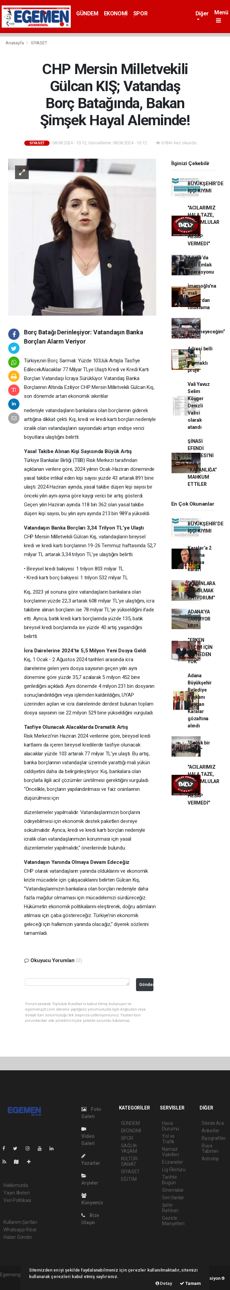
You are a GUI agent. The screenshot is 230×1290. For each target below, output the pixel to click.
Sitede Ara (213, 1123)
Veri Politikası (17, 1200)
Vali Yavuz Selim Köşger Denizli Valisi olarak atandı (199, 405)
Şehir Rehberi (170, 1207)
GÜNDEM (87, 13)
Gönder (146, 984)
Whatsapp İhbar (20, 1229)
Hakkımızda (15, 1185)
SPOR (140, 13)
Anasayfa (15, 42)
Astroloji (210, 1158)
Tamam (190, 1283)
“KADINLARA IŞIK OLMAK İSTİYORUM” (201, 590)
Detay (163, 1283)
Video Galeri (88, 1136)
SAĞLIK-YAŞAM (129, 1148)
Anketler (210, 1130)
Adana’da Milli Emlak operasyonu (201, 265)
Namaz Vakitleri (170, 1151)
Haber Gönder (17, 1237)
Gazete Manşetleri (173, 1220)
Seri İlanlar (173, 1197)
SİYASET (39, 42)
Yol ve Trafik (168, 1138)
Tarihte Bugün (169, 1179)
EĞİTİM (129, 1179)
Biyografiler (214, 1138)
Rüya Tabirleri (210, 1148)
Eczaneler (172, 1162)
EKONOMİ (116, 13)
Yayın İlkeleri (16, 1192)
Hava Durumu (170, 1125)
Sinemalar (173, 1190)
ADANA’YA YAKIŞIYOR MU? (199, 619)
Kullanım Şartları (20, 1222)
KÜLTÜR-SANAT (130, 1161)
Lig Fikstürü (174, 1169)
